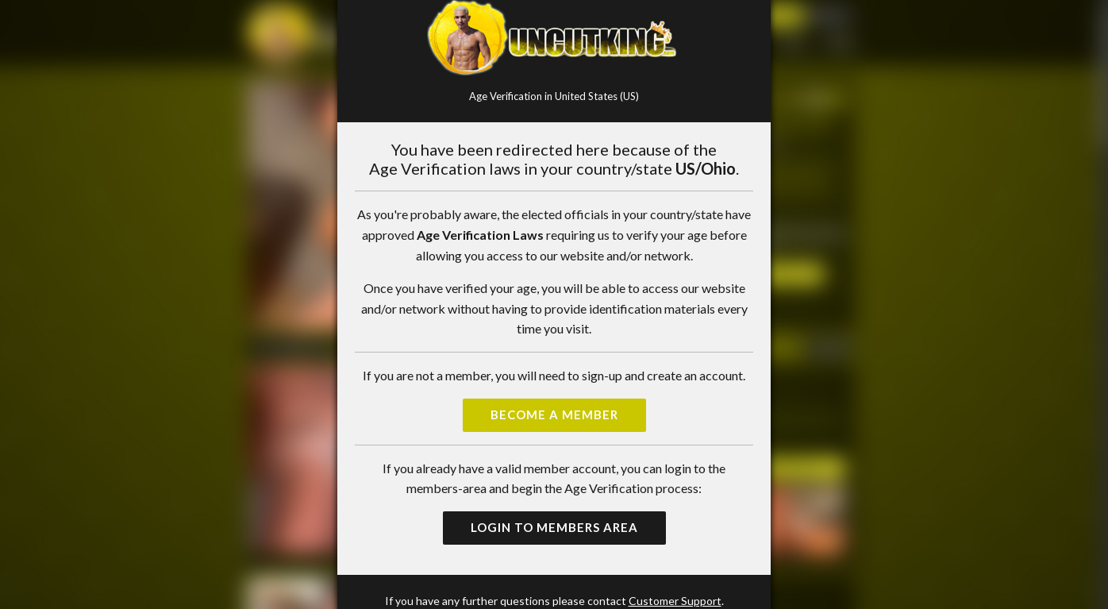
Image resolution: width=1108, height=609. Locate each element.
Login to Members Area (554, 527)
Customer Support (675, 600)
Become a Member (554, 414)
